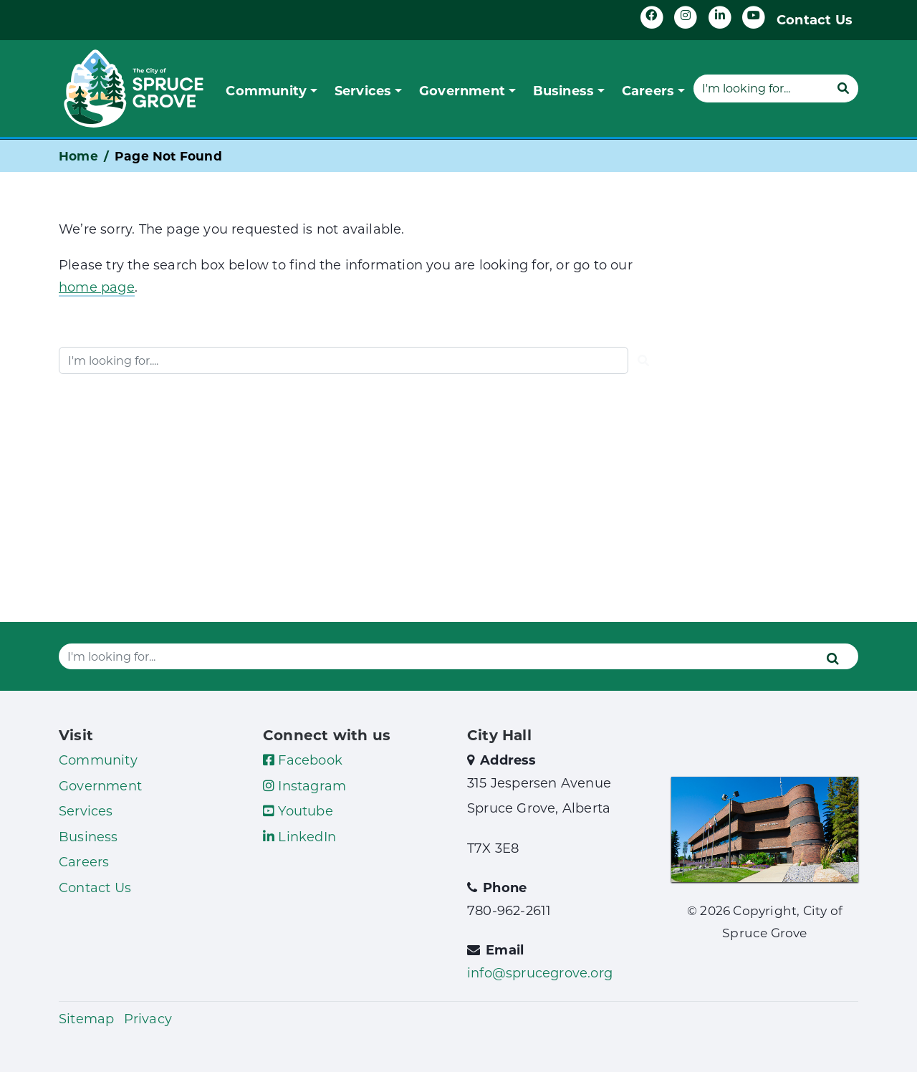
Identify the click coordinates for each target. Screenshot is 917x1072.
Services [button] (363, 90)
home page (97, 286)
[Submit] (843, 88)
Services (86, 810)
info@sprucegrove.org (540, 972)
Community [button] (266, 90)
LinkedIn (299, 836)
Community (98, 759)
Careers (84, 861)
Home (78, 156)
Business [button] (564, 90)
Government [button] (462, 90)
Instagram (304, 785)
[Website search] (760, 88)
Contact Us (815, 19)
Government (100, 785)
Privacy (148, 1018)
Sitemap (86, 1018)
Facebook (302, 759)
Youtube (298, 810)
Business (88, 836)
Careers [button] (648, 90)
